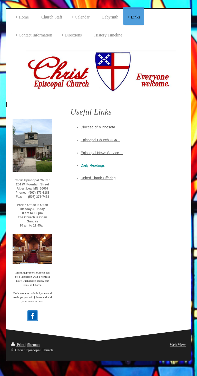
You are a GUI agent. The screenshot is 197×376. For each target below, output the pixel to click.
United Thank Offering (98, 178)
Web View (178, 345)
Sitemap (33, 345)
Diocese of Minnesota (99, 127)
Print (18, 345)
